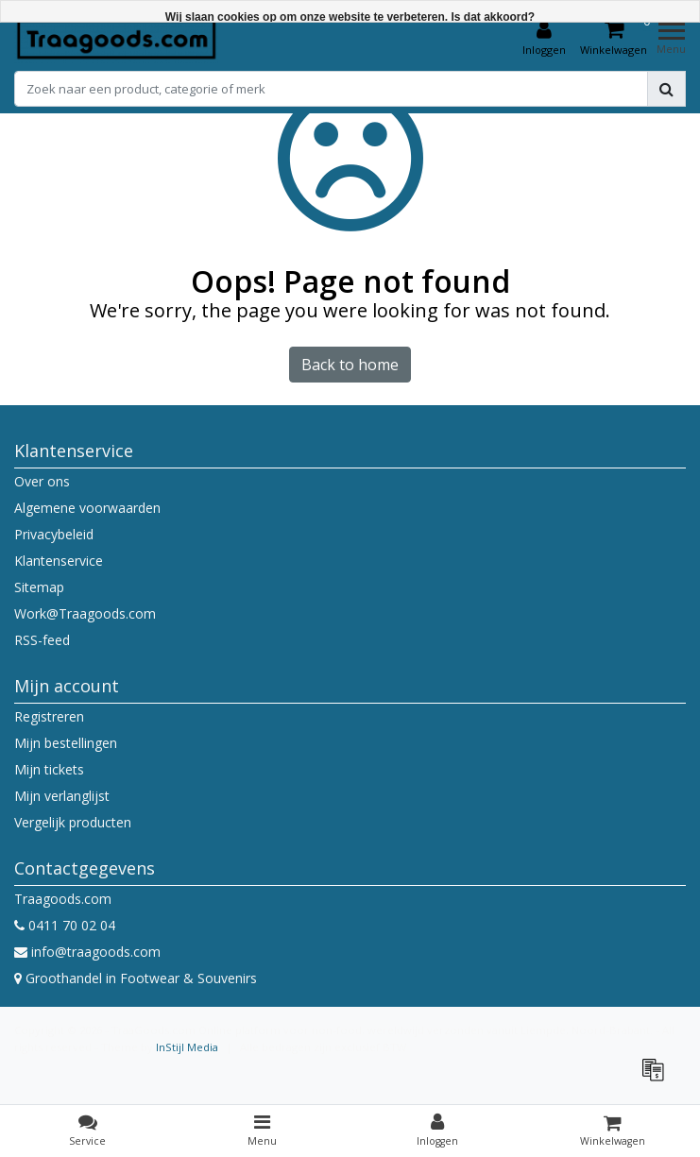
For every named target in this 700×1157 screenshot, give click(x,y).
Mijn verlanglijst (62, 796)
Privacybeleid (54, 534)
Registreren (49, 716)
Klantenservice (58, 561)
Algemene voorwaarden (87, 508)
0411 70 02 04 (64, 925)
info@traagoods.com (87, 952)
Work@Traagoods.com (85, 613)
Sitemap (39, 587)
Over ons (42, 481)
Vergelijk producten (72, 822)
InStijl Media (187, 1047)
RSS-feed (42, 640)
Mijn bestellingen (65, 743)
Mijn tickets (49, 769)
